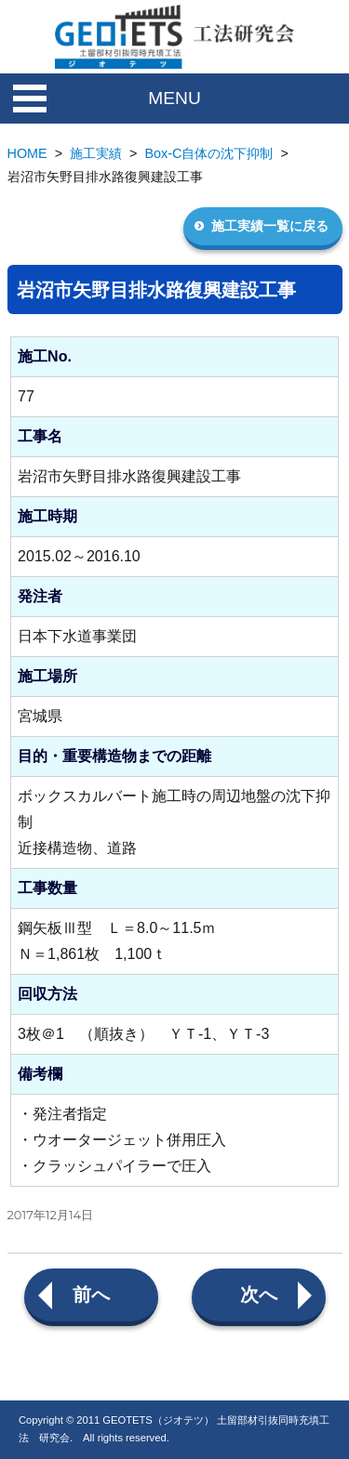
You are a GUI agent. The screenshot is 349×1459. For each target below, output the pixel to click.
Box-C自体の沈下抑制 (209, 153)
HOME (27, 153)
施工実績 (96, 153)
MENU (174, 98)
